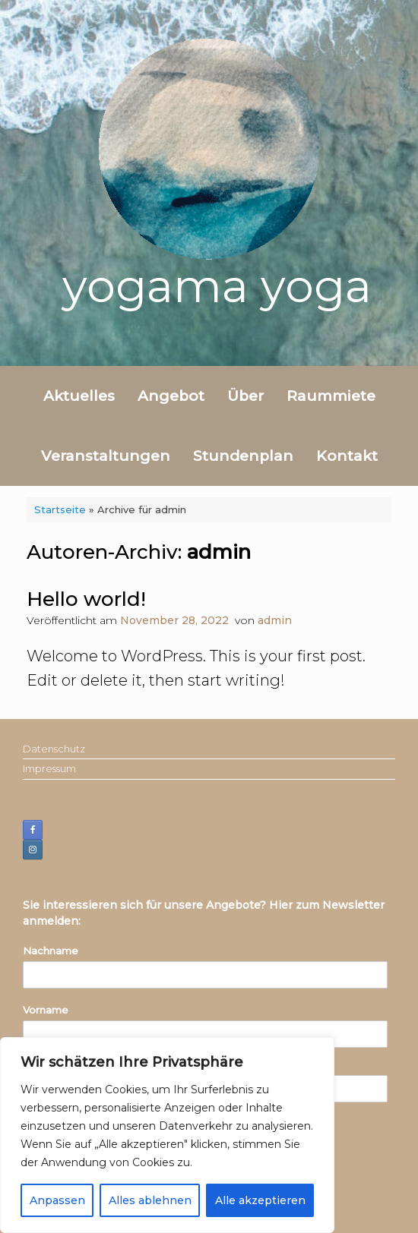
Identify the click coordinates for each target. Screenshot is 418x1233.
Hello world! (86, 599)
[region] (167, 1135)
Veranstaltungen (105, 456)
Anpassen (57, 1200)
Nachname (50, 950)
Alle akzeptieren (260, 1200)
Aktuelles (79, 396)
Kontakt (347, 456)
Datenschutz (54, 749)
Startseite (60, 509)
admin (219, 552)
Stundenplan (243, 456)
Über (245, 396)
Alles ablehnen (150, 1200)
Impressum (49, 768)
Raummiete (331, 396)
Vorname (45, 1010)
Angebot (171, 396)
